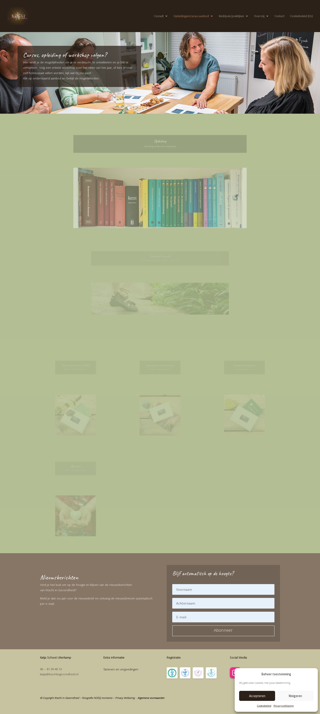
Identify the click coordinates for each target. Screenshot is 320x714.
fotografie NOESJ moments (97, 698)
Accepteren (257, 696)
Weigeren (295, 696)
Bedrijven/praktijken (231, 16)
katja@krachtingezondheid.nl (59, 674)
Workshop (75, 466)
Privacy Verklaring (125, 698)
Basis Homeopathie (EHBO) (75, 365)
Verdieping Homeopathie (244, 365)
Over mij (259, 16)
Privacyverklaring (284, 705)
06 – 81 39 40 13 (51, 669)
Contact (279, 16)
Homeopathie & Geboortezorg (160, 365)
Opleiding (160, 141)
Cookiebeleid (264, 705)
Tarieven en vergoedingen (120, 669)
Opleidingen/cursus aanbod (191, 16)
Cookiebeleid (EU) (301, 16)
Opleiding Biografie (160, 256)
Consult (159, 16)
